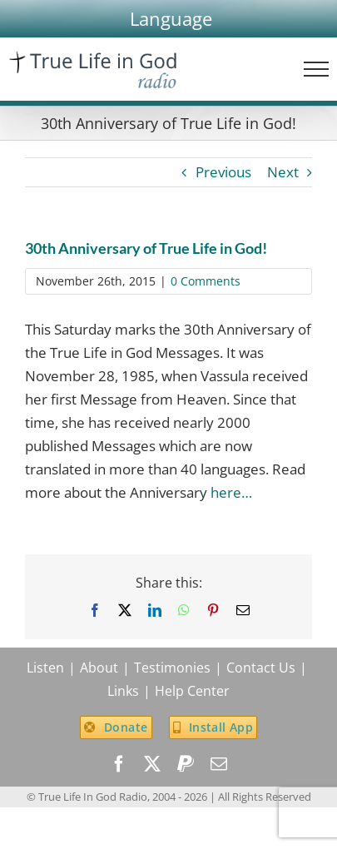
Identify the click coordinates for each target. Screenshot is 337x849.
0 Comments (205, 281)
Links (123, 691)
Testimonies (172, 667)
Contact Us (260, 667)
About (99, 667)
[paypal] (185, 764)
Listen (45, 667)
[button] (171, 18)
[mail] (219, 764)
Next (283, 171)
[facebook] (119, 764)
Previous (223, 171)
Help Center (192, 691)
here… (231, 492)
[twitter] (152, 764)
